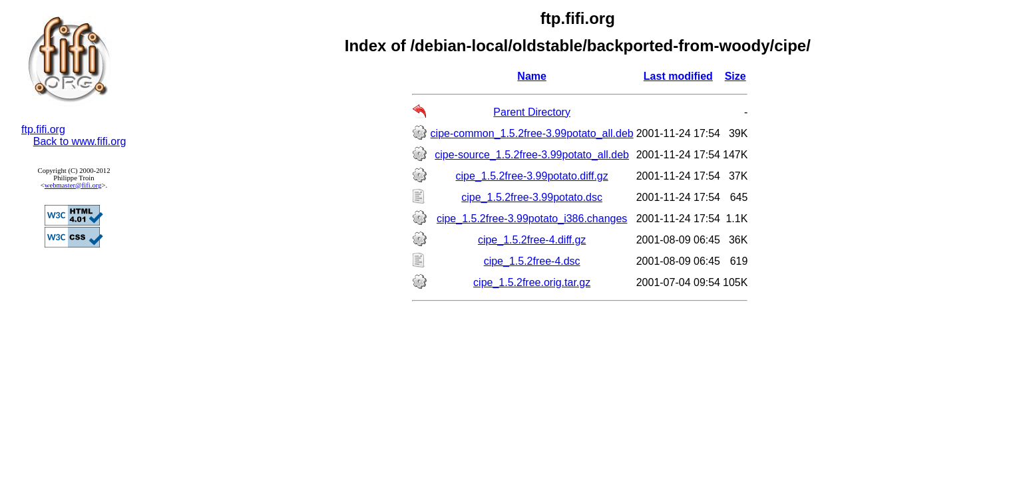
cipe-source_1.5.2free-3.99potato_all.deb (532, 154)
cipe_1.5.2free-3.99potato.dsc (531, 197)
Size (735, 76)
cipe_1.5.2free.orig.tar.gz (531, 282)
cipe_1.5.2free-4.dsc (532, 261)
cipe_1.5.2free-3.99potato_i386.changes (532, 218)
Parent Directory (531, 112)
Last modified (678, 76)
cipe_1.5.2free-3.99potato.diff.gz (532, 176)
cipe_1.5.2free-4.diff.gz (532, 239)
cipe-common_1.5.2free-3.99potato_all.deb (532, 133)
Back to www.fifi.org (79, 141)
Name (531, 76)
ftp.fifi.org (43, 129)
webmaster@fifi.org (73, 185)
